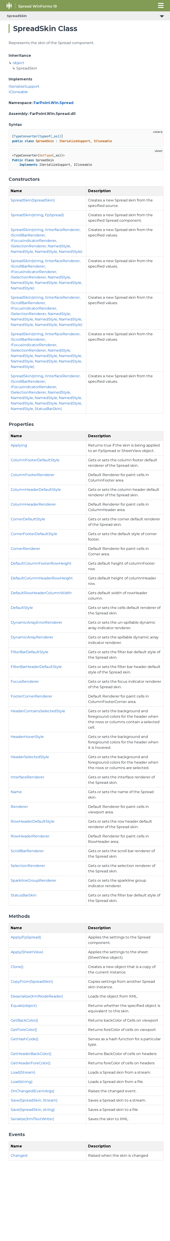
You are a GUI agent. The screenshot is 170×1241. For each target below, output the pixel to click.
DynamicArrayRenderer (32, 637)
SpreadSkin (17, 16)
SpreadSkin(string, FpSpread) (37, 215)
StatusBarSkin (24, 895)
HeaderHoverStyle (27, 737)
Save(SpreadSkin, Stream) (34, 1100)
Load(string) (21, 1082)
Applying (19, 445)
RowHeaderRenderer (30, 836)
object (18, 63)
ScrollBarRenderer (27, 851)
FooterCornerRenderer (31, 696)
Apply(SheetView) (27, 952)
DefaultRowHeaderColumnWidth (41, 593)
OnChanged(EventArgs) (32, 1091)
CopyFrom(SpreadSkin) (32, 981)
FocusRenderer (25, 681)
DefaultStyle (22, 608)
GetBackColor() (24, 1020)
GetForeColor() (24, 1030)
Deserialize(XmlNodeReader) (37, 996)
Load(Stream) (23, 1072)
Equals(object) (24, 1005)
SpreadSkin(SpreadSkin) (33, 200)
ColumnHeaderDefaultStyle (36, 489)
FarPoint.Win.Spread (54, 103)
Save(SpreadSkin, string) (33, 1109)
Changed (19, 1155)
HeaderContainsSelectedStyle (38, 711)
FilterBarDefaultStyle (29, 652)
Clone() (17, 967)
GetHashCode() (24, 1039)
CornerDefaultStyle (28, 519)
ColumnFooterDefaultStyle (35, 460)
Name (16, 792)
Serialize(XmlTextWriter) (32, 1119)
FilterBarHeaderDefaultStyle (36, 667)
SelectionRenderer (28, 866)
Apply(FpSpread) (26, 937)
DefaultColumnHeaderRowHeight (42, 578)
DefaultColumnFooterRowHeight (41, 563)
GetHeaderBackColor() (31, 1054)
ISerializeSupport (24, 86)
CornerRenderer (25, 548)
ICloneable (18, 92)
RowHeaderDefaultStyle (32, 821)
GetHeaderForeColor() (30, 1063)
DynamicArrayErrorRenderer (36, 622)
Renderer (19, 806)
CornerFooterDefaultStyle (34, 534)
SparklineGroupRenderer (33, 880)
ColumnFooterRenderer (32, 475)
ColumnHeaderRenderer (33, 504)
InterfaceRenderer (27, 777)
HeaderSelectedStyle (30, 757)
